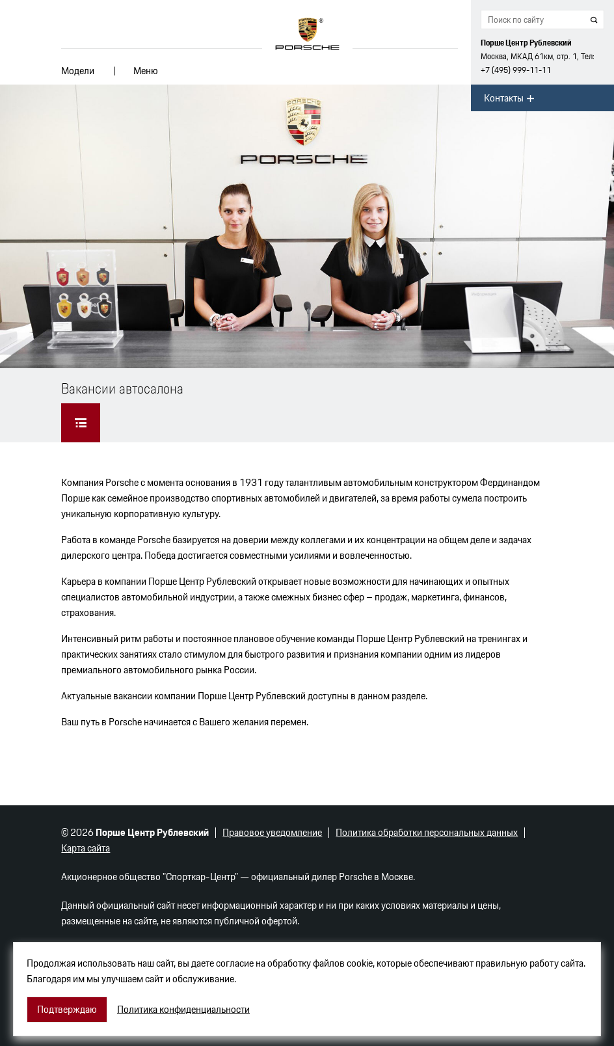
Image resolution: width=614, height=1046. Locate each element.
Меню (145, 70)
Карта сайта (85, 848)
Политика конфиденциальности (183, 1009)
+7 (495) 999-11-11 (516, 70)
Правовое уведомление (272, 832)
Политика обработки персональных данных (427, 832)
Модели (77, 70)
